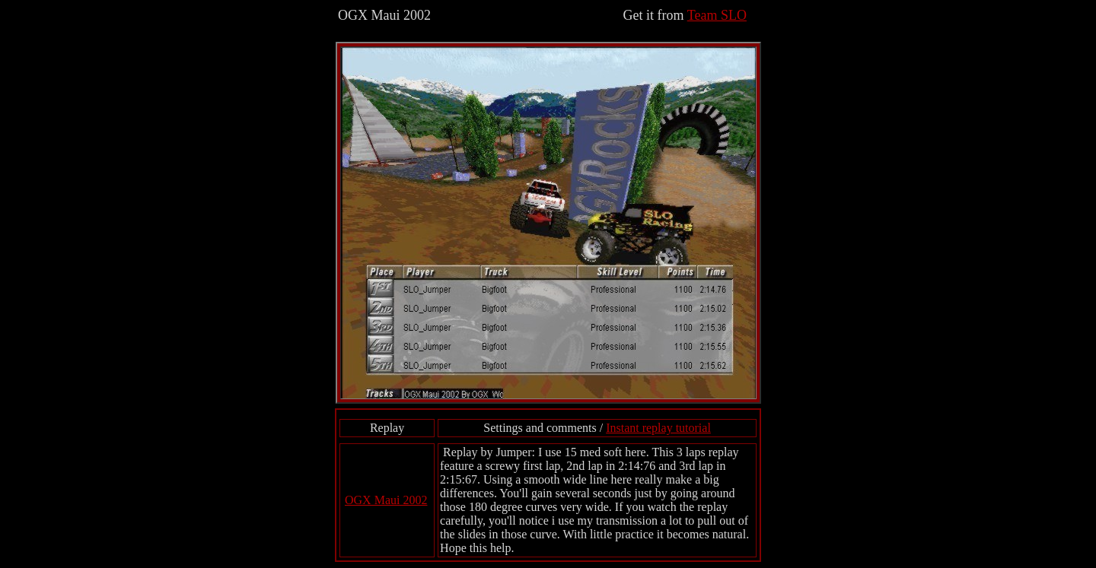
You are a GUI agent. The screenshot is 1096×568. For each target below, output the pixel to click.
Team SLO (717, 15)
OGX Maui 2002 (386, 499)
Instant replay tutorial (658, 427)
